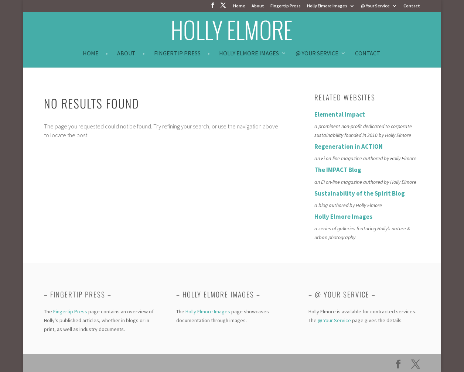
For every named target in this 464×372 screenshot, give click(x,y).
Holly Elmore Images (327, 6)
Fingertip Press (285, 6)
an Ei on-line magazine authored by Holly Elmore (365, 158)
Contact (411, 6)
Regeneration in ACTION (348, 146)
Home (239, 6)
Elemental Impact (339, 114)
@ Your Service (375, 6)
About (258, 6)
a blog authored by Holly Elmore (348, 205)
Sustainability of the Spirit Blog (359, 193)
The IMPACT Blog (337, 170)
